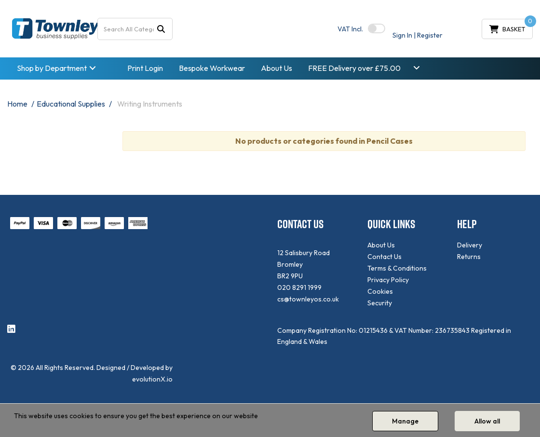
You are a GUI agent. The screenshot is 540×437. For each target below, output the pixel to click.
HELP (467, 224)
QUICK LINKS (391, 224)
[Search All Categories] (135, 29)
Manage (405, 421)
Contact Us (384, 256)
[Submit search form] (161, 29)
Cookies (380, 291)
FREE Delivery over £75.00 (354, 68)
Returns (469, 256)
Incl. (350, 29)
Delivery (469, 245)
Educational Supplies (71, 104)
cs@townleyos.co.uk (308, 299)
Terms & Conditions (397, 268)
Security (379, 303)
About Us (276, 68)
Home (17, 104)
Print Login (145, 68)
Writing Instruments (149, 104)
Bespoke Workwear (212, 68)
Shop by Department (52, 68)
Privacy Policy (388, 279)
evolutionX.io (152, 379)
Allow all (487, 421)
